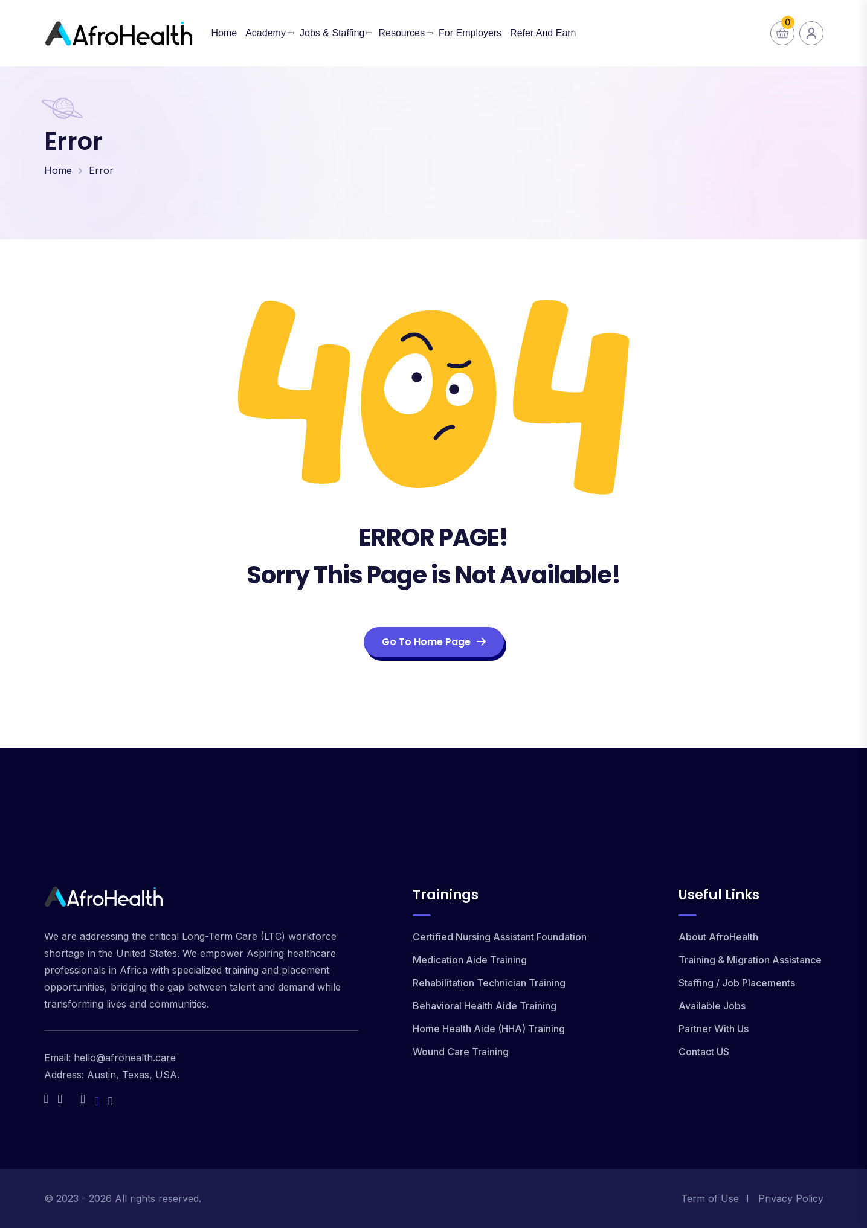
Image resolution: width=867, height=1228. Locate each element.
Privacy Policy (790, 1198)
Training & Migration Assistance (750, 960)
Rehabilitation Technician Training (489, 983)
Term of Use (710, 1198)
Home (224, 33)
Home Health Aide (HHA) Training (489, 1029)
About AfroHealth (718, 937)
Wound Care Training (461, 1052)
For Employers (470, 33)
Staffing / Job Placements (736, 983)
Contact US (703, 1052)
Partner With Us (713, 1029)
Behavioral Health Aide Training (484, 1006)
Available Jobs (712, 1006)
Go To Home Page (434, 642)
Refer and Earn (543, 33)
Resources (401, 33)
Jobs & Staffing (332, 33)
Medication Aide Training (470, 960)
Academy (265, 33)
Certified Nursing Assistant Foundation (500, 937)
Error (101, 170)
